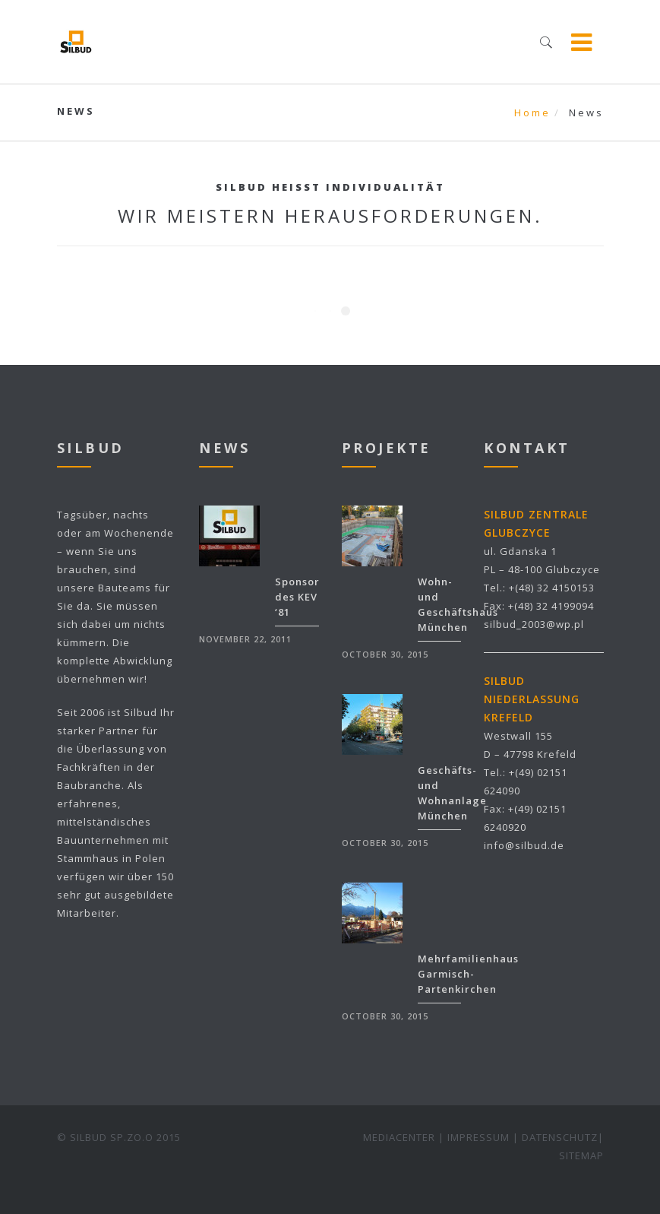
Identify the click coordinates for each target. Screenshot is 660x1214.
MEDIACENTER (399, 1137)
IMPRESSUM (478, 1137)
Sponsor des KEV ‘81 (297, 597)
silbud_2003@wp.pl (534, 624)
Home (532, 112)
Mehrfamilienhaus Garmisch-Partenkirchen (468, 974)
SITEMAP (581, 1155)
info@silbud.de (524, 845)
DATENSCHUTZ (560, 1137)
